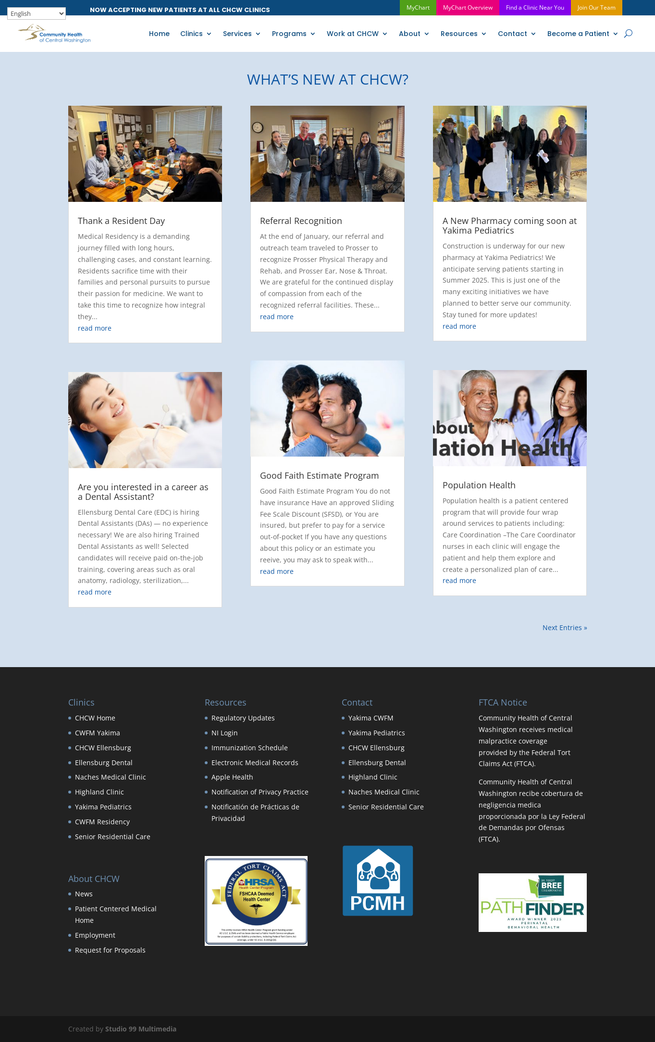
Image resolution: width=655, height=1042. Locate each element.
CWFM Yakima (97, 732)
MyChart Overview (468, 7)
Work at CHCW (353, 33)
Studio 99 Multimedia (140, 1028)
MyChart (418, 7)
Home (159, 33)
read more (94, 328)
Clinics (191, 33)
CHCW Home (95, 717)
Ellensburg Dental (104, 762)
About (409, 33)
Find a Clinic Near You (535, 7)
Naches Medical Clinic (110, 777)
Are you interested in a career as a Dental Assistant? (143, 491)
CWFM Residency (102, 821)
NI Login (224, 732)
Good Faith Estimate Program (319, 475)
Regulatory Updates (243, 717)
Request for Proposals (110, 950)
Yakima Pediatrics (103, 806)
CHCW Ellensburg (103, 747)
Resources (459, 33)
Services (237, 33)
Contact (512, 33)
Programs (289, 33)
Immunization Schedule (249, 747)
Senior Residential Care (112, 836)
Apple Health (232, 777)
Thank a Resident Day (121, 221)
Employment (95, 935)
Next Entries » (565, 627)
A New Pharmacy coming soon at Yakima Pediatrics (510, 225)
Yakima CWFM (371, 717)
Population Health (479, 485)
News (84, 894)
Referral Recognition (301, 221)
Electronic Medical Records (254, 762)
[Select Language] (36, 13)
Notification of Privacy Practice (260, 791)
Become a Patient (578, 33)
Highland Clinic (99, 791)
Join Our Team (597, 7)
